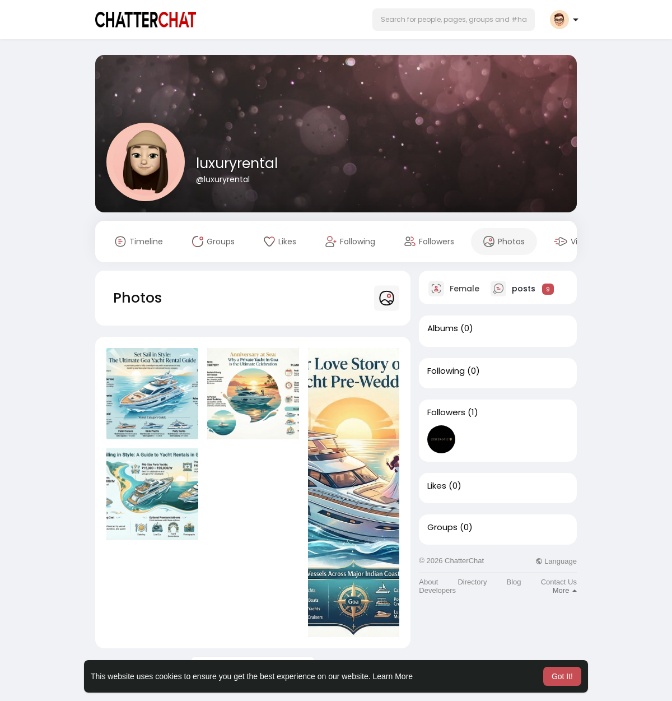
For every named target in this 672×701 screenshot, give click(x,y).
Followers (446, 412)
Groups (442, 527)
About (428, 582)
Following (446, 370)
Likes (436, 485)
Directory (472, 582)
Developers (437, 590)
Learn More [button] (393, 676)
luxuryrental (237, 163)
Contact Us (559, 582)
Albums (442, 328)
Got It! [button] (562, 676)
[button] (453, 19)
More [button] (565, 590)
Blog (514, 582)
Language (556, 561)
